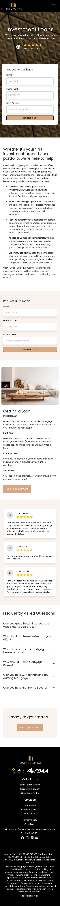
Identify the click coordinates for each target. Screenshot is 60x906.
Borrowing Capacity (30, 789)
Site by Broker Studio (30, 896)
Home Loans (30, 805)
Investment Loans (30, 809)
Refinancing (30, 813)
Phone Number (13, 89)
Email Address (12, 103)
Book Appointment (17, 489)
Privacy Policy (30, 820)
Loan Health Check (30, 784)
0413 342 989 (30, 833)
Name (9, 75)
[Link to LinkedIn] (32, 838)
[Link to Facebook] (23, 838)
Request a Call (30, 117)
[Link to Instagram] (28, 838)
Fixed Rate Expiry (30, 793)
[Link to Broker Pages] (36, 838)
